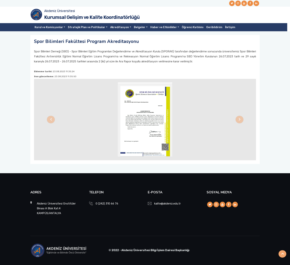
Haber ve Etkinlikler (163, 27)
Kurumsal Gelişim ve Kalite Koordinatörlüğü (92, 17)
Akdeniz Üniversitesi (59, 11)
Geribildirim (214, 27)
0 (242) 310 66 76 (107, 203)
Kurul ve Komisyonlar (49, 27)
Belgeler (139, 27)
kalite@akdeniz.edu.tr (167, 203)
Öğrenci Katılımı (192, 27)
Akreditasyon (119, 27)
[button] (50, 120)
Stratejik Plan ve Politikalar (86, 27)
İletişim (230, 27)
